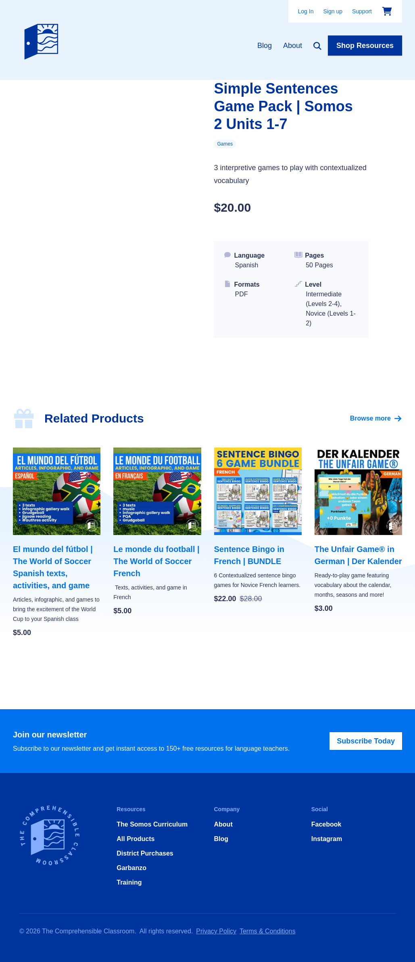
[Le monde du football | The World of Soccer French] (157, 532)
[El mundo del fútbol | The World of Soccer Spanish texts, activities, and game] (56, 543)
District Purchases (145, 853)
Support (362, 11)
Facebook (326, 824)
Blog (264, 46)
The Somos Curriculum (152, 824)
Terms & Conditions (268, 931)
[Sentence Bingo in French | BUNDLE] (258, 526)
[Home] (43, 40)
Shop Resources (365, 46)
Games (225, 144)
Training (129, 882)
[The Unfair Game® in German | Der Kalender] (358, 531)
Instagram (326, 838)
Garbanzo (131, 867)
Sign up (332, 11)
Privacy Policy (216, 931)
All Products (135, 838)
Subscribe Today (366, 741)
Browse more (376, 418)
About (292, 46)
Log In (306, 11)
